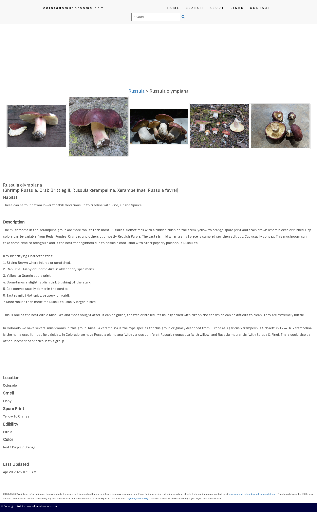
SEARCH (195, 8)
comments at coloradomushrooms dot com (252, 494)
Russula (137, 91)
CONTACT (260, 8)
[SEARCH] (184, 17)
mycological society (137, 498)
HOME (173, 8)
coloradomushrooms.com (74, 8)
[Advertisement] (158, 54)
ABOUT (217, 8)
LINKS (237, 8)
